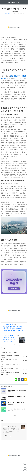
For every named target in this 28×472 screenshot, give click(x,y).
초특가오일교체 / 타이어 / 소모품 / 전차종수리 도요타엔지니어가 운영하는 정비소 (9, 340)
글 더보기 (14, 415)
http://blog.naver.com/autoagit (9, 335)
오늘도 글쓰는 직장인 (14, 2)
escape (12, 13)
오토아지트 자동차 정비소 (9, 338)
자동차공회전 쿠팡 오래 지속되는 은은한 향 (13, 327)
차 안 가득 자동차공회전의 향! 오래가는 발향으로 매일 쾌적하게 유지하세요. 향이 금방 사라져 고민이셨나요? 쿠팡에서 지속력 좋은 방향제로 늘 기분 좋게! (14, 329)
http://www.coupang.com (8, 324)
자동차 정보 (7, 13)
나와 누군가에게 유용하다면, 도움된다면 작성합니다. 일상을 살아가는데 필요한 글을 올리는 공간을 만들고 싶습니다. (11, 430)
